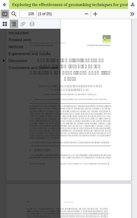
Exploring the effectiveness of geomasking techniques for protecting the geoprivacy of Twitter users (74, 4)
